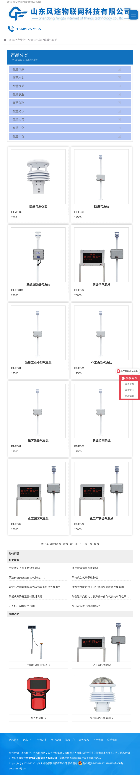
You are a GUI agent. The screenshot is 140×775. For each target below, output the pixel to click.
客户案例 (56, 739)
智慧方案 (42, 739)
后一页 (88, 544)
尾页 (96, 544)
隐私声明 (125, 752)
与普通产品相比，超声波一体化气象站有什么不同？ (101, 596)
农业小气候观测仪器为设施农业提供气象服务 (35, 587)
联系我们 (112, 739)
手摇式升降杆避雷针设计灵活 (26, 596)
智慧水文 (18, 77)
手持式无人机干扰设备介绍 (24, 568)
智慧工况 (18, 136)
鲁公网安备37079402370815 (96, 763)
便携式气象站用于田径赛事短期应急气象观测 (98, 587)
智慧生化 (18, 127)
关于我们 (98, 739)
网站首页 (14, 739)
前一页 (74, 544)
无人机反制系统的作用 (22, 605)
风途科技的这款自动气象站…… (27, 577)
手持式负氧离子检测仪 (85, 577)
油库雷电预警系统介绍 (85, 568)
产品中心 (22, 39)
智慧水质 (18, 86)
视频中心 (70, 739)
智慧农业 (18, 94)
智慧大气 (18, 119)
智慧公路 (18, 102)
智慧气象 (36, 39)
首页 (11, 39)
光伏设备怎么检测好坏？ (86, 605)
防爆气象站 (50, 39)
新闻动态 (84, 739)
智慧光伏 (18, 111)
